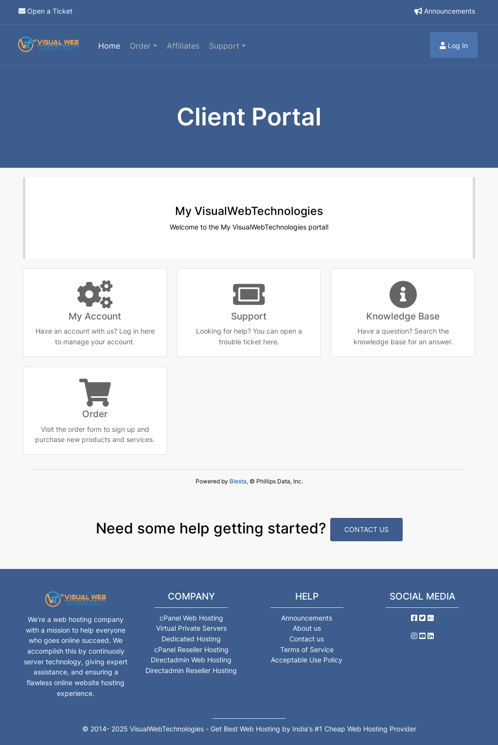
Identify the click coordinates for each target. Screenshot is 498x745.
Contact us (306, 639)
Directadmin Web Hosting (191, 660)
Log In (454, 45)
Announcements (449, 11)
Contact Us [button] (366, 529)
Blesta (238, 481)
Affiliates (183, 46)
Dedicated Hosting (191, 639)
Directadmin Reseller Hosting (191, 670)
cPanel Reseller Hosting (191, 649)
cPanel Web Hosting (191, 618)
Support (225, 46)
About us (307, 628)
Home (109, 46)
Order (141, 46)
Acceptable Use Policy (306, 660)
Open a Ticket (49, 11)
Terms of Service (307, 649)
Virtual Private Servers (191, 628)
